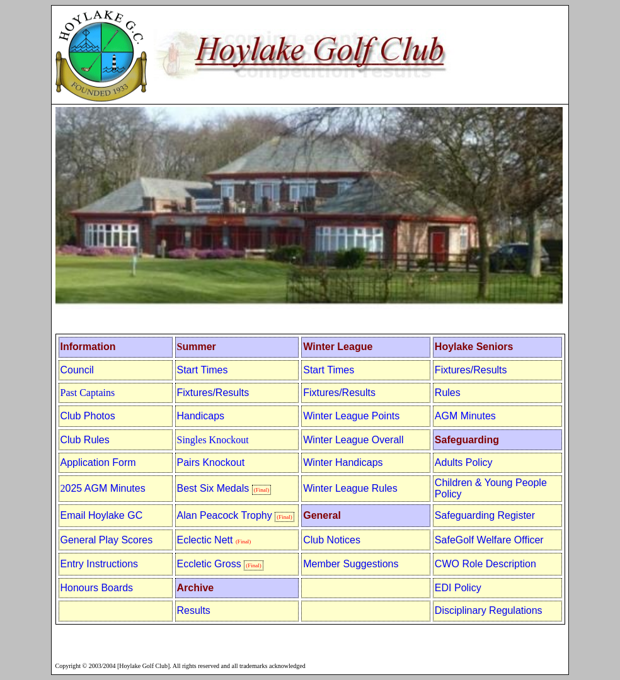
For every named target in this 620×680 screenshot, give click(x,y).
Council (77, 370)
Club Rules (85, 439)
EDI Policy (458, 587)
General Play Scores (106, 540)
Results (193, 610)
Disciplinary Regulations (488, 610)
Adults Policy (464, 462)
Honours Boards (97, 587)
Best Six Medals (213, 488)
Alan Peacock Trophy (226, 515)
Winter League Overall (353, 439)
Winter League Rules (350, 488)
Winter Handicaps (342, 462)
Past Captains (87, 392)
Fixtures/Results (471, 370)
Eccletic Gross (209, 563)
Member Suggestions (350, 563)
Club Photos (87, 416)
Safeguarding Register (485, 515)
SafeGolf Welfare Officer (489, 540)
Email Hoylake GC (101, 515)
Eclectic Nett (205, 540)
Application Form (98, 462)
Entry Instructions (99, 563)
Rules (448, 392)
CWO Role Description (485, 563)
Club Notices (331, 540)
